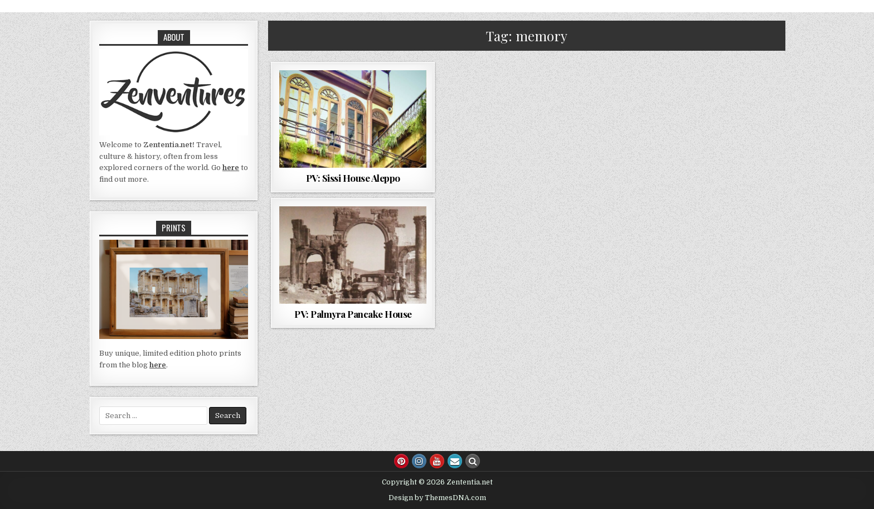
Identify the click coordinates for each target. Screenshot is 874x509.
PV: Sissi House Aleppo (353, 178)
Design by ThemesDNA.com (437, 498)
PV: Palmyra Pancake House (353, 314)
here (230, 167)
